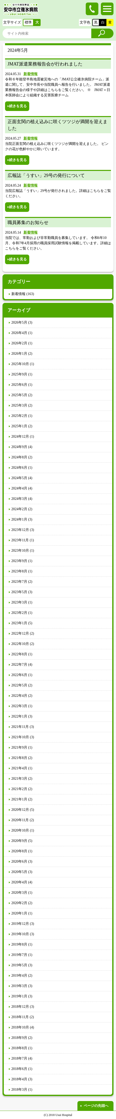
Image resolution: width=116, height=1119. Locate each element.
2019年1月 (19, 996)
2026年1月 (19, 353)
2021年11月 (20, 727)
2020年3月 (19, 892)
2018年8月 (19, 1048)
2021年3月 (19, 778)
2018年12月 (20, 1007)
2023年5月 (19, 592)
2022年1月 (19, 716)
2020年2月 (19, 903)
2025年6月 (19, 385)
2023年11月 (20, 540)
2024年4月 (19, 488)
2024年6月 (19, 467)
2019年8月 (19, 944)
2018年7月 (19, 1058)
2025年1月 (19, 426)
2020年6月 (19, 861)
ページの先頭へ (96, 1106)
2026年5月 (19, 322)
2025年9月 (19, 374)
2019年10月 (20, 934)
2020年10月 (20, 830)
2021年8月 (19, 758)
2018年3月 (19, 1089)
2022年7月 (19, 664)
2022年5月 (19, 685)
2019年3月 (19, 986)
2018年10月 (20, 1027)
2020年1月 (19, 913)
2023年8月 (19, 571)
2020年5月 (19, 872)
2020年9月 (19, 841)
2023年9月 (19, 561)
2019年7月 (19, 955)
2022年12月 (20, 633)
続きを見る (18, 106)
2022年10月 (20, 644)
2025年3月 (19, 405)
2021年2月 (19, 789)
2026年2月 (19, 343)
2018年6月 (19, 1069)
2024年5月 (19, 478)
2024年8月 (19, 457)
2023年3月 (19, 602)
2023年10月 (20, 550)
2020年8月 (19, 851)
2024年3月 (19, 499)
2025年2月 (19, 416)
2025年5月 (19, 395)
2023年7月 (19, 582)
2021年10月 (20, 737)
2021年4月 (19, 768)
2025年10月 (20, 364)
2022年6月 (19, 675)
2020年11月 (20, 820)
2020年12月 (20, 810)
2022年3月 (19, 706)
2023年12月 (20, 530)
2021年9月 (19, 747)
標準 (28, 22)
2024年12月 (20, 436)
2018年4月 (19, 1079)
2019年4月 (19, 975)
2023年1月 (19, 623)
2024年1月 (19, 519)
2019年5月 (19, 965)
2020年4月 (19, 882)
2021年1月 (19, 799)
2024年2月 (19, 509)
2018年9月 (19, 1038)
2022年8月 (19, 654)
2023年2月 (19, 613)
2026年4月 (19, 333)
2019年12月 (20, 924)
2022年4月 (19, 696)
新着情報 (30, 74)
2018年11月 (20, 1017)
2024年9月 (19, 447)
